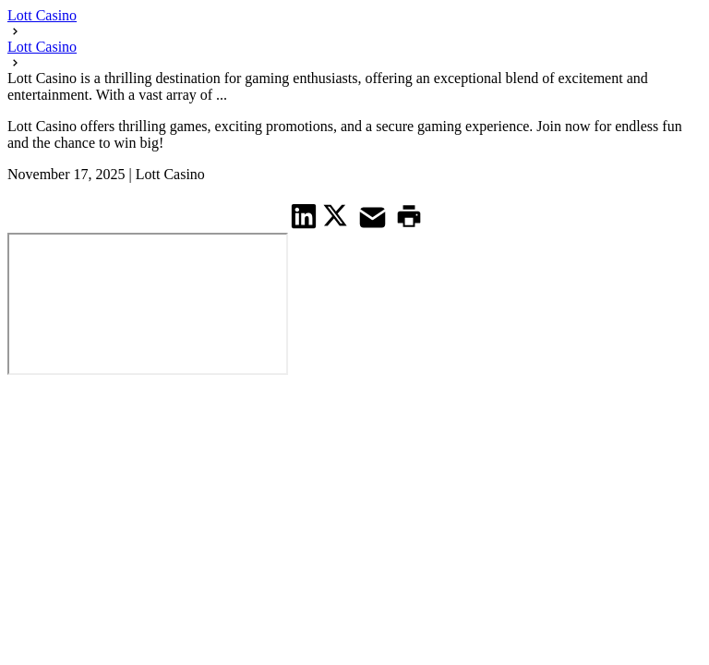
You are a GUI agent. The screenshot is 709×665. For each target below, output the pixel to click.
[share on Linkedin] (304, 215)
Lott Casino (42, 15)
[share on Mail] (374, 216)
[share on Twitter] (337, 215)
